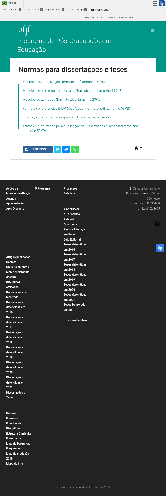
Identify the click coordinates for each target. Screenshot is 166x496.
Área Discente (15, 208)
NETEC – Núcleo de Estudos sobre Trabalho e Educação (47, 416)
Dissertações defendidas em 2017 (15, 322)
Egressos (12, 418)
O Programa (42, 188)
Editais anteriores (74, 315)
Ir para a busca (55, 9)
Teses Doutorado (75, 304)
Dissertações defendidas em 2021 (15, 382)
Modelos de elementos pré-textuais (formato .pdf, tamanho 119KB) (72, 91)
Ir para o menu (34, 9)
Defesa (11, 241)
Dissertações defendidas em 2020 (15, 367)
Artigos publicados (18, 257)
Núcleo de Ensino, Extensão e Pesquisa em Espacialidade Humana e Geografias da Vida (48, 438)
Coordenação (44, 253)
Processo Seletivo (75, 320)
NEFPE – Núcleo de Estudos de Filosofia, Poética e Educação (47, 356)
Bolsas (11, 230)
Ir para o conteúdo (10, 9)
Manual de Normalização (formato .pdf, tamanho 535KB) (65, 82)
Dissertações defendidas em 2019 (15, 352)
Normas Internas (45, 460)
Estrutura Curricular (18, 433)
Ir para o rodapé (77, 9)
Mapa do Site (91, 17)
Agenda (11, 198)
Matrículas (13, 213)
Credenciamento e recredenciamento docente (18, 272)
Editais (68, 309)
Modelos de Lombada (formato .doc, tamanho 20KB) (61, 99)
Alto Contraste (108, 17)
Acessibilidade (125, 17)
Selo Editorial (72, 239)
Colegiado (42, 275)
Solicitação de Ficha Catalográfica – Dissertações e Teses (65, 117)
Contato (11, 262)
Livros (40, 476)
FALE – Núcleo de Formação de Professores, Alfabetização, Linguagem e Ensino (47, 302)
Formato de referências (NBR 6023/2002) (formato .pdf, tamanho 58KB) (76, 108)
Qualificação (14, 235)
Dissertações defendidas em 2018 (15, 337)
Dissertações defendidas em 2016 (15, 307)
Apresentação (15, 203)
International (100, 9)
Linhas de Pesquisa (47, 269)
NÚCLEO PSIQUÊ (45, 454)
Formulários (14, 438)
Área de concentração (48, 237)
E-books (11, 413)
